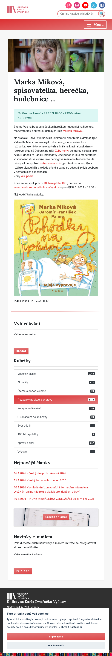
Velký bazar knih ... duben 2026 (40, 480)
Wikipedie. (27, 176)
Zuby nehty (61, 150)
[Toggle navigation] (95, 24)
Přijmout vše (56, 636)
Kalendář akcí (56, 517)
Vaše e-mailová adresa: (28, 554)
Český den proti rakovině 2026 (40, 473)
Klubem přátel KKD (55, 183)
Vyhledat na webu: (25, 334)
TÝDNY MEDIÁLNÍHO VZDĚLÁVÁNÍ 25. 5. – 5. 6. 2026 (54, 498)
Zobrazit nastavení (70, 627)
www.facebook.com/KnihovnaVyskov (37, 187)
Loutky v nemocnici (50, 163)
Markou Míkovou (73, 131)
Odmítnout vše (56, 645)
